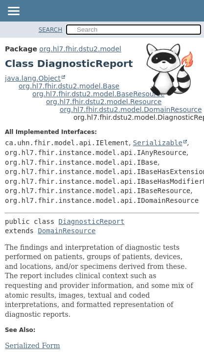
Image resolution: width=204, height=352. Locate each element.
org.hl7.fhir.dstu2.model (80, 49)
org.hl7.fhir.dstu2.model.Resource (103, 102)
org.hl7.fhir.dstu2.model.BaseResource (98, 94)
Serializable (157, 143)
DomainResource (66, 231)
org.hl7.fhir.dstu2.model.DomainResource (131, 109)
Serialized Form (32, 346)
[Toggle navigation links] (13, 12)
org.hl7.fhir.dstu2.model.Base (69, 86)
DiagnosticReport (92, 221)
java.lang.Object (33, 78)
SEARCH (51, 29)
